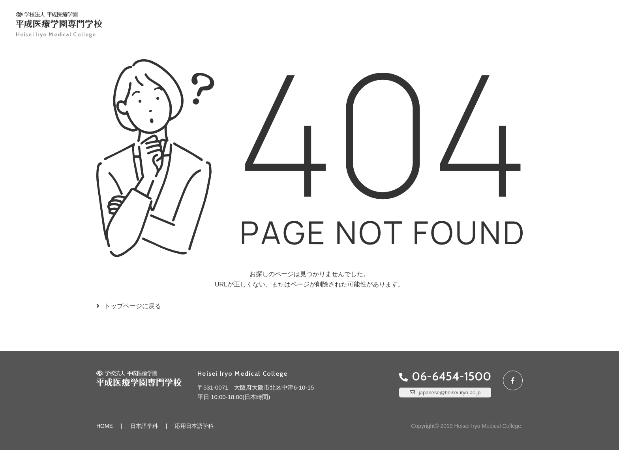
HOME (104, 426)
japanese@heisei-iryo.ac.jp (449, 392)
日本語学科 (144, 426)
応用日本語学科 (194, 426)
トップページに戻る (132, 306)
